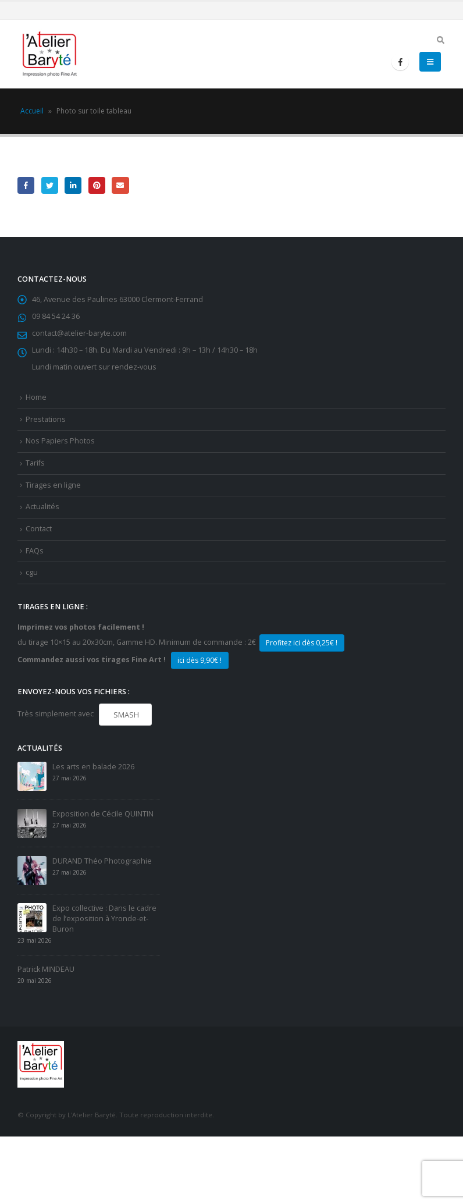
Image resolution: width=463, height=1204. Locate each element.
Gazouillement (49, 185)
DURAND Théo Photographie (102, 861)
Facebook (25, 185)
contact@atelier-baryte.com (79, 333)
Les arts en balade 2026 (93, 767)
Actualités (42, 507)
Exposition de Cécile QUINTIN (103, 814)
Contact (39, 529)
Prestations (46, 419)
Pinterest (96, 185)
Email (120, 185)
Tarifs (35, 463)
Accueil (32, 111)
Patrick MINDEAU (45, 969)
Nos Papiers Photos (60, 441)
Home (36, 397)
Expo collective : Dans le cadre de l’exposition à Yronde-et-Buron (104, 918)
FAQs (35, 551)
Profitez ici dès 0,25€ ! (301, 643)
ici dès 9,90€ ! (199, 660)
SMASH (125, 714)
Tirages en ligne (53, 485)
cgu (32, 572)
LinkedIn (73, 185)
